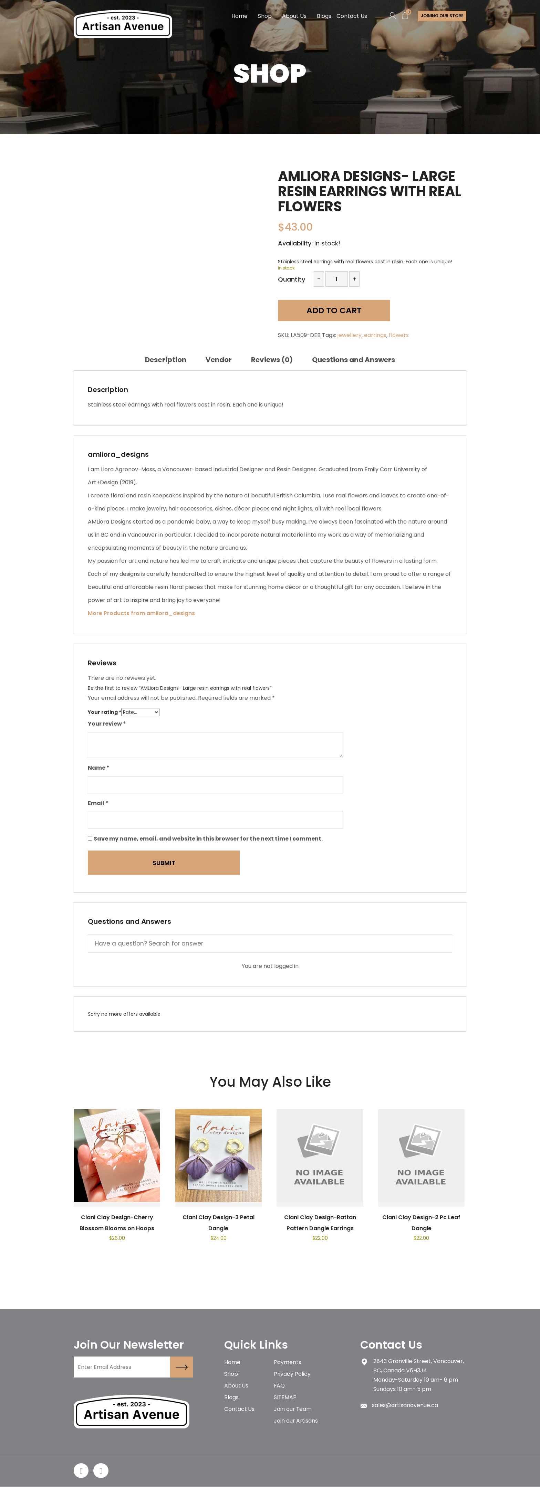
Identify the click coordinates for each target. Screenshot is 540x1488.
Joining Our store (442, 16)
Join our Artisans (296, 1423)
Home (239, 16)
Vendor (219, 360)
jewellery (350, 335)
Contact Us (351, 16)
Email (98, 803)
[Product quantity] (336, 279)
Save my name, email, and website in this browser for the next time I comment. (208, 839)
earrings (375, 335)
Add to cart (327, 311)
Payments (287, 1363)
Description (165, 360)
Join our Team (293, 1411)
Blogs (323, 16)
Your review (107, 724)
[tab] (165, 359)
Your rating (104, 712)
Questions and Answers (353, 360)
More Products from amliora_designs (141, 613)
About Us (293, 16)
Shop (264, 16)
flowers (399, 335)
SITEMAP (285, 1399)
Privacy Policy (292, 1375)
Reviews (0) (272, 360)
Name (99, 768)
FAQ (279, 1387)
